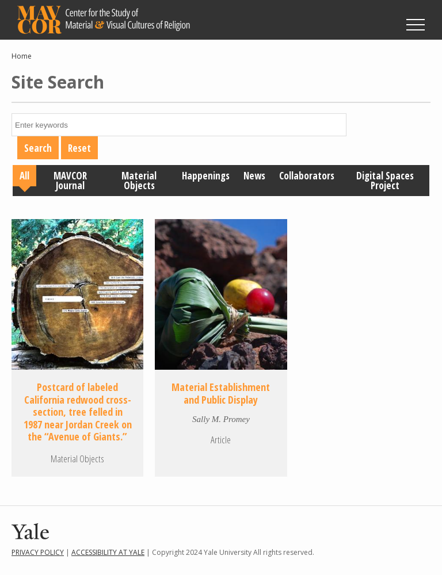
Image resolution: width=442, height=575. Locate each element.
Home (22, 56)
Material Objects (139, 180)
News (254, 175)
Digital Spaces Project (385, 180)
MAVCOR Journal (70, 180)
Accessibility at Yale (107, 552)
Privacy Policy (38, 552)
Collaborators (306, 175)
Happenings (206, 175)
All (24, 175)
